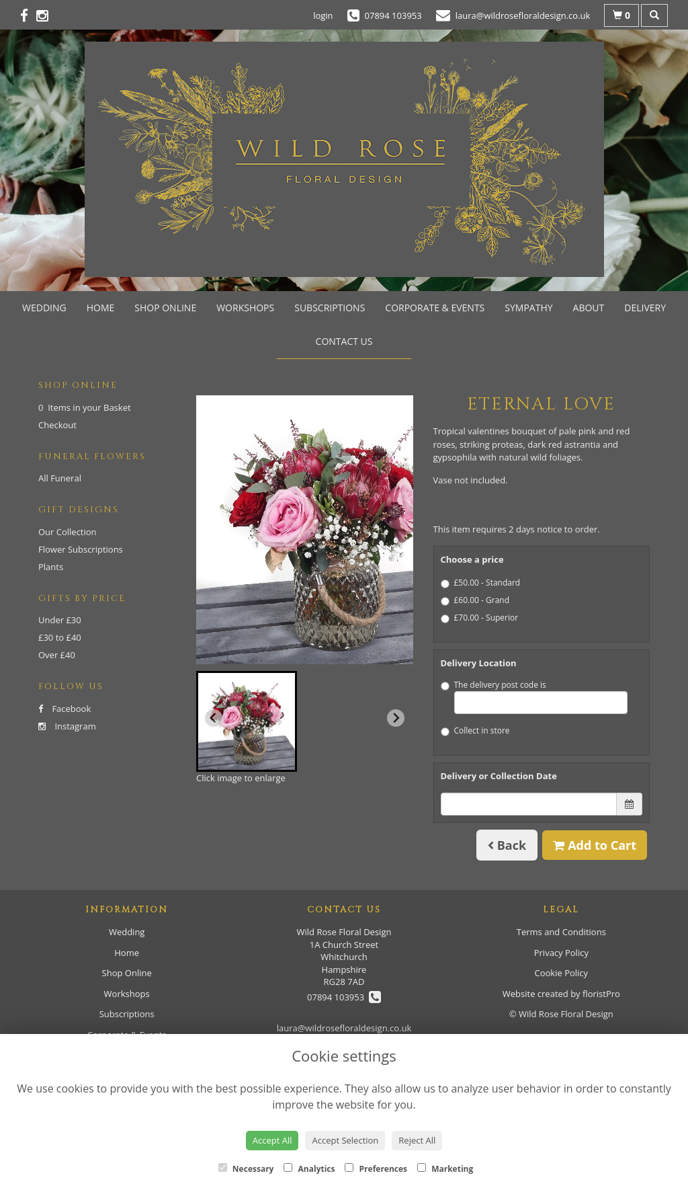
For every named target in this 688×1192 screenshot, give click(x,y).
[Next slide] (395, 718)
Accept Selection (345, 1140)
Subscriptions (329, 307)
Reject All (416, 1140)
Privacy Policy (561, 953)
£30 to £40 (59, 637)
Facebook (64, 709)
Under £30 (59, 620)
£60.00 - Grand (475, 600)
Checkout (57, 425)
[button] (246, 721)
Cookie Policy (562, 973)
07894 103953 (344, 997)
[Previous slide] (213, 718)
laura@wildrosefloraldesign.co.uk (344, 1028)
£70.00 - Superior (480, 617)
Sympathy (528, 307)
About (589, 307)
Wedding (44, 307)
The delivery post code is (534, 696)
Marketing (445, 1169)
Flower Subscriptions (80, 549)
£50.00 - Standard (481, 582)
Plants (50, 567)
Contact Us (344, 341)
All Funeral (59, 478)
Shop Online (165, 307)
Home (101, 307)
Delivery (645, 307)
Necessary (246, 1169)
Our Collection (67, 532)
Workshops (245, 307)
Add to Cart (594, 845)
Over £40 (56, 655)
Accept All (272, 1140)
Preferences (376, 1169)
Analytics (309, 1169)
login (323, 15)
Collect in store (475, 730)
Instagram (67, 726)
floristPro (601, 994)
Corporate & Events (434, 307)
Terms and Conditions (561, 932)
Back (507, 845)
